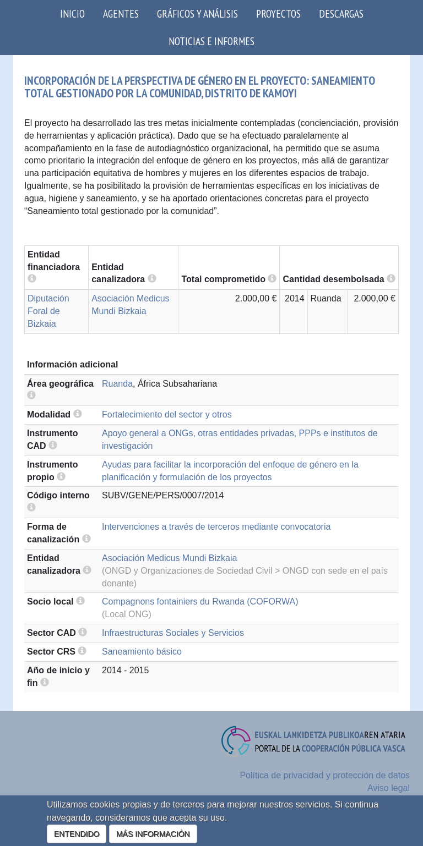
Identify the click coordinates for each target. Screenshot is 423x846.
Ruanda (117, 383)
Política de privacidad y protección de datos (325, 775)
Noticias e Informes (211, 41)
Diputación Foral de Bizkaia (48, 311)
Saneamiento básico (142, 651)
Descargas (341, 13)
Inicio (72, 13)
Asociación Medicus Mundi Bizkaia (169, 558)
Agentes (121, 13)
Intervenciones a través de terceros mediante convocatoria (216, 526)
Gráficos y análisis (197, 13)
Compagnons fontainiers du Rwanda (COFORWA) (200, 601)
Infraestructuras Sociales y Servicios (173, 633)
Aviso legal (388, 788)
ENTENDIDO (76, 833)
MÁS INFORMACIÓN (153, 833)
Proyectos (278, 13)
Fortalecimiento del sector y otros (167, 414)
